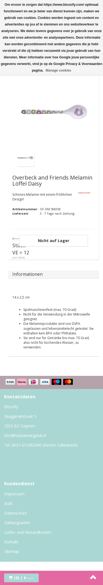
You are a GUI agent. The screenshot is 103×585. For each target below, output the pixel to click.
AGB (8, 503)
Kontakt (11, 541)
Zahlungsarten (17, 522)
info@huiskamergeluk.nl (25, 435)
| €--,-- (21, 577)
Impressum (14, 493)
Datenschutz (15, 513)
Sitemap (11, 551)
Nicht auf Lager (53, 240)
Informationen (27, 274)
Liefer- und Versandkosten (27, 532)
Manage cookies (58, 70)
